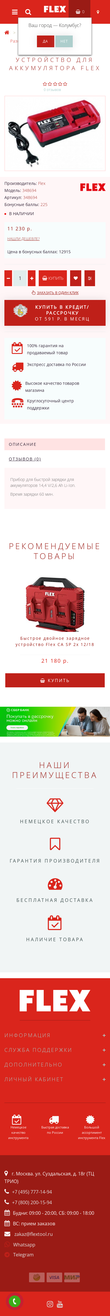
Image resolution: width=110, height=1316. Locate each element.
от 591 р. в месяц (51, 313)
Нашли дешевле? (23, 238)
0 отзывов (52, 89)
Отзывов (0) (25, 459)
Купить (52, 278)
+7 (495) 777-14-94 (32, 1192)
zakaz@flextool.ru (33, 1234)
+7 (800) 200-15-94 (32, 1202)
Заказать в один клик (58, 292)
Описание (23, 444)
